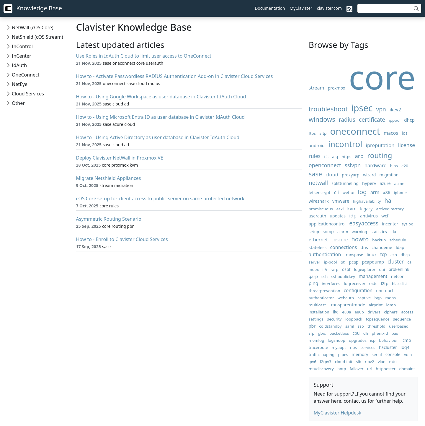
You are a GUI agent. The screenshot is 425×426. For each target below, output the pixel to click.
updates (338, 216)
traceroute (318, 347)
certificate (372, 119)
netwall (318, 183)
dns (364, 247)
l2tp (384, 283)
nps (353, 347)
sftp (322, 133)
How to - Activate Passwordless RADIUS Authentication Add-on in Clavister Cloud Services (174, 76)
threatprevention (324, 290)
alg (335, 156)
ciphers (391, 312)
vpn (381, 109)
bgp (378, 297)
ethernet (318, 239)
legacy (366, 209)
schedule (398, 240)
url (369, 368)
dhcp (409, 120)
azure (385, 183)
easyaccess (363, 223)
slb (358, 361)
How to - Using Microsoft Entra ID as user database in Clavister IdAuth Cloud (160, 117)
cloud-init (343, 361)
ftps (312, 133)
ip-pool (330, 262)
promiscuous (321, 209)
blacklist (399, 283)
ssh (324, 276)
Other (18, 103)
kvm (352, 208)
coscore (339, 240)
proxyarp (350, 175)
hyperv (369, 183)
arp (359, 156)
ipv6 (312, 361)
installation (319, 312)
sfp (311, 333)
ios (405, 133)
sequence (402, 319)
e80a (346, 312)
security (334, 319)
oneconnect (355, 131)
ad (343, 262)
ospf (346, 269)
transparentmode (347, 305)
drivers (373, 312)
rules (315, 156)
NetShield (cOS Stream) (37, 37)
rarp (335, 269)
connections (343, 247)
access (407, 312)
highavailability (367, 201)
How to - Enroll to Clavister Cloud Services (122, 239)
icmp (406, 340)
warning (359, 231)
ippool (395, 120)
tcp (383, 254)
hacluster (388, 347)
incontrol (345, 144)
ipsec (361, 108)
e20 (404, 165)
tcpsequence (377, 319)
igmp (391, 305)
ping (313, 283)
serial (377, 354)
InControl (22, 46)
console (393, 354)
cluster (396, 261)
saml (349, 326)
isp (372, 340)
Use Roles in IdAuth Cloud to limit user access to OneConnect (143, 56)
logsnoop (336, 340)
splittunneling (345, 183)
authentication (325, 254)
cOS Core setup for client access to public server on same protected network (160, 198)
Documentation (270, 8)
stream (316, 87)
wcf (384, 216)
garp (313, 276)
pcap (354, 262)
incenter (390, 224)
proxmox (336, 88)
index (314, 269)
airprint (375, 305)
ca (409, 262)
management (373, 276)
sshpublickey (343, 276)
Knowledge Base (33, 8)
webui (348, 192)
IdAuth (19, 65)
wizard (369, 175)
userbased (398, 326)
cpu (355, 333)
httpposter (385, 368)
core (382, 77)
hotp (341, 368)
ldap (400, 247)
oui (382, 269)
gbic (322, 333)
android (317, 145)
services (367, 347)
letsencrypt (320, 192)
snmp (328, 231)
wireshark (319, 201)
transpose (353, 254)
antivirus (369, 216)
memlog (316, 340)
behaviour (388, 340)
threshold (376, 326)
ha (388, 200)
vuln (408, 354)
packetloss (339, 333)
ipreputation (380, 145)
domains (407, 368)
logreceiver (355, 283)
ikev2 (395, 109)
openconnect (325, 165)
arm (375, 192)
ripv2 (369, 361)
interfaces (331, 283)
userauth (317, 216)
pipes (343, 354)
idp (353, 215)
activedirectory (390, 209)
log (362, 192)
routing (379, 155)
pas (394, 333)
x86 (386, 192)
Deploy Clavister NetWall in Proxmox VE (119, 158)
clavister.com (329, 8)
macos (391, 133)
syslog (407, 224)
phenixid (380, 333)
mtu (393, 361)
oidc (373, 283)
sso (361, 326)
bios (394, 165)
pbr (312, 326)
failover (357, 368)
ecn (393, 254)
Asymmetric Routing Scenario (108, 219)
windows (322, 119)
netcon (398, 276)
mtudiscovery (321, 368)
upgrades (358, 340)
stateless (317, 247)
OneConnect (25, 74)
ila (324, 269)
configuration (358, 290)
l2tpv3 (325, 361)
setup (314, 231)
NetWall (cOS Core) (32, 27)
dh (365, 333)
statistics (379, 231)
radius (347, 119)
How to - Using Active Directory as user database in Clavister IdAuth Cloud (157, 137)
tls (326, 156)
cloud (332, 174)
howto (360, 239)
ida (393, 231)
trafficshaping (321, 354)
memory (360, 354)
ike (336, 312)
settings (316, 319)
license (406, 145)
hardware (375, 165)
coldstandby (330, 326)
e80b (359, 312)
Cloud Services (28, 93)
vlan (381, 361)
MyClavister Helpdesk (337, 412)
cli (336, 192)
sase (315, 174)
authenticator (321, 297)
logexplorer (365, 269)
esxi (340, 209)
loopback (353, 319)
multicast (317, 305)
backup (379, 240)
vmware (340, 201)
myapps (339, 347)
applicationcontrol (327, 224)
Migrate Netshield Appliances (108, 178)
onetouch (385, 290)
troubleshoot (328, 109)
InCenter (21, 56)
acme (399, 183)
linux (372, 254)
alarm (342, 231)
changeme (382, 247)
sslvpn (353, 165)
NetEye (19, 84)
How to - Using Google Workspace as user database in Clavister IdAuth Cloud (161, 96)
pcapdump (373, 262)
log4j (406, 347)
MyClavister (301, 8)
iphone (400, 192)
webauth (346, 297)
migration (389, 175)
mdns (390, 297)
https (347, 156)
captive (364, 297)
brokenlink (398, 269)
